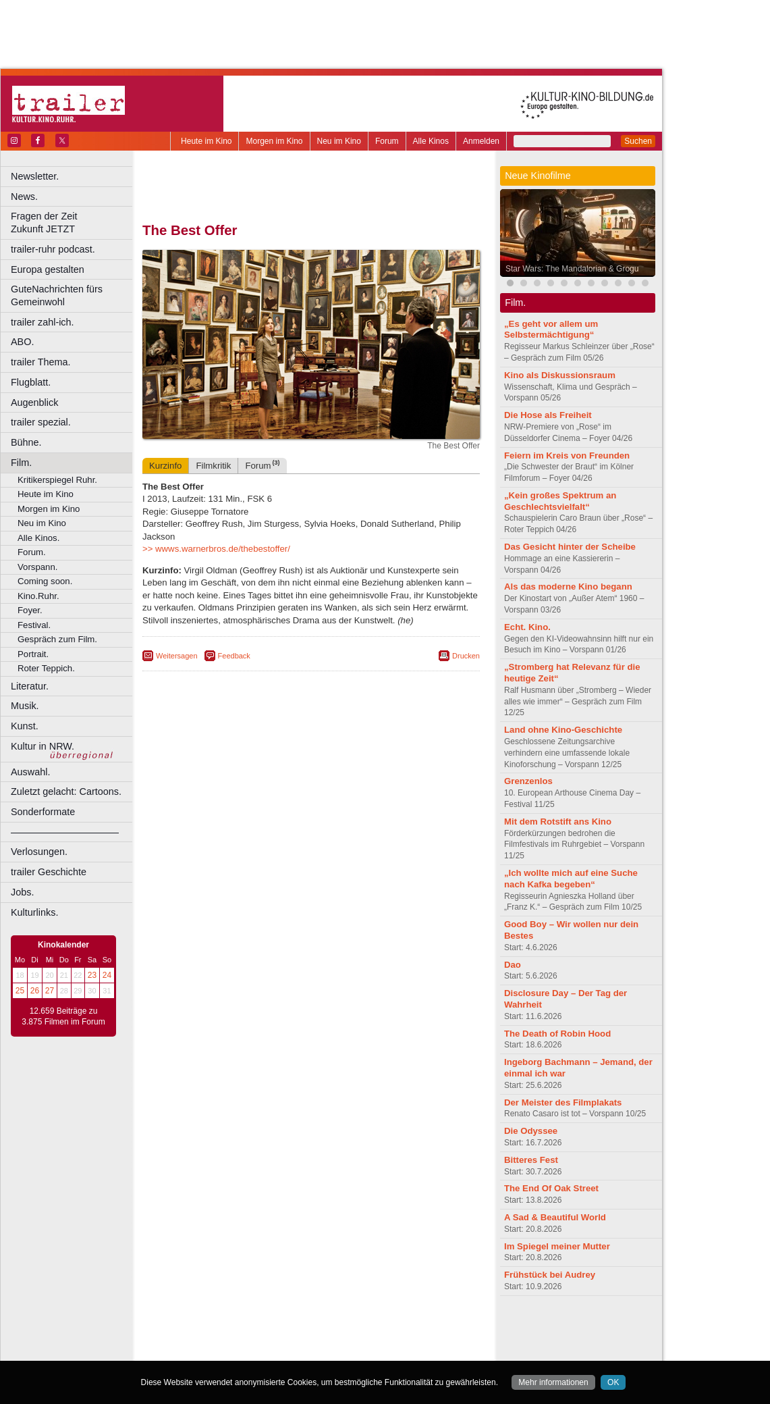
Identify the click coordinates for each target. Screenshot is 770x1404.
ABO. (22, 341)
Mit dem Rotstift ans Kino (557, 821)
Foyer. (30, 610)
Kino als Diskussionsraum (559, 375)
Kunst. (24, 726)
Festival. (34, 625)
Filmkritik (213, 466)
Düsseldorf (371, 1350)
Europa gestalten (47, 269)
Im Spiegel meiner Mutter (557, 1246)
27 (49, 990)
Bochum (208, 1350)
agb (386, 1328)
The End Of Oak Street (551, 1188)
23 (92, 975)
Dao (512, 965)
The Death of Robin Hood (557, 1034)
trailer (311, 1340)
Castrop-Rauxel (278, 1350)
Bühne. (26, 442)
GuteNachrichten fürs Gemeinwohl (57, 295)
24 (107, 975)
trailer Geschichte (48, 871)
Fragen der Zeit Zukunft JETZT (73, 222)
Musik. (25, 705)
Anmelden (481, 141)
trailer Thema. (41, 362)
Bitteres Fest (531, 1160)
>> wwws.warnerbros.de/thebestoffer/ (216, 549)
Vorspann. (37, 567)
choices (239, 1340)
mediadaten (421, 1328)
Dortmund (329, 1350)
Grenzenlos (528, 781)
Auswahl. (30, 771)
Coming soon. (45, 581)
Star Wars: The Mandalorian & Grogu (571, 269)
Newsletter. (35, 176)
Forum (387, 141)
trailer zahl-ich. (42, 322)
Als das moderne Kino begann (568, 586)
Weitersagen (177, 656)
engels (271, 1340)
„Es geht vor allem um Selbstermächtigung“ (551, 329)
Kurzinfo (165, 466)
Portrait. (33, 654)
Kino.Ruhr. (38, 596)
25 (20, 990)
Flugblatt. (31, 382)
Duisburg (411, 1350)
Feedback (234, 656)
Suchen (638, 141)
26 (34, 990)
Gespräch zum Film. (57, 639)
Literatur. (30, 686)
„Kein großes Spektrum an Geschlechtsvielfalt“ (560, 501)
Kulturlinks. (34, 912)
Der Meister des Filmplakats (563, 1102)
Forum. (32, 552)
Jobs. (22, 892)
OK (613, 1382)
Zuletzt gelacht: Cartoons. (66, 791)
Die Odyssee (530, 1131)
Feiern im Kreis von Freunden (567, 455)
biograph (203, 1340)
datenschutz (351, 1328)
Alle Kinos (431, 141)
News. (24, 196)
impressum (303, 1328)
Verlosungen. (39, 851)
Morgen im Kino (274, 141)
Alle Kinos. (38, 538)
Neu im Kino (339, 141)
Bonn (236, 1350)
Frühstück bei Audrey (549, 1275)
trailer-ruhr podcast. (53, 249)
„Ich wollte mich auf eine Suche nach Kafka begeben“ (571, 878)
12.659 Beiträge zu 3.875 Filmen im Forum (63, 1016)
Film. (21, 462)
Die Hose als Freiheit (548, 415)
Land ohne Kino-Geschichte (563, 730)
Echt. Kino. (527, 627)
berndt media (253, 1328)
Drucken (466, 656)
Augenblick (34, 402)
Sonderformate (43, 811)
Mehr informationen (553, 1382)
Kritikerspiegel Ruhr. (57, 480)
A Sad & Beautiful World (555, 1217)
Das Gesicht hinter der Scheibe (570, 547)
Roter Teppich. (46, 668)
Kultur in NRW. (42, 746)
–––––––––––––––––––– (65, 832)
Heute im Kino (206, 141)
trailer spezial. (41, 422)
